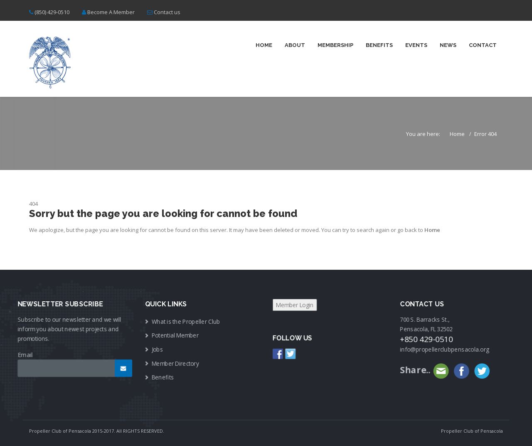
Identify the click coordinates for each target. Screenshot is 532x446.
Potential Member (176, 335)
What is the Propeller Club (187, 321)
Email (27, 354)
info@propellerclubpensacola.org (442, 349)
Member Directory (176, 363)
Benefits (379, 45)
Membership (335, 45)
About (295, 45)
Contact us (167, 12)
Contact (483, 45)
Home (264, 45)
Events (416, 45)
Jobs (158, 349)
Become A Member (111, 12)
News (448, 45)
